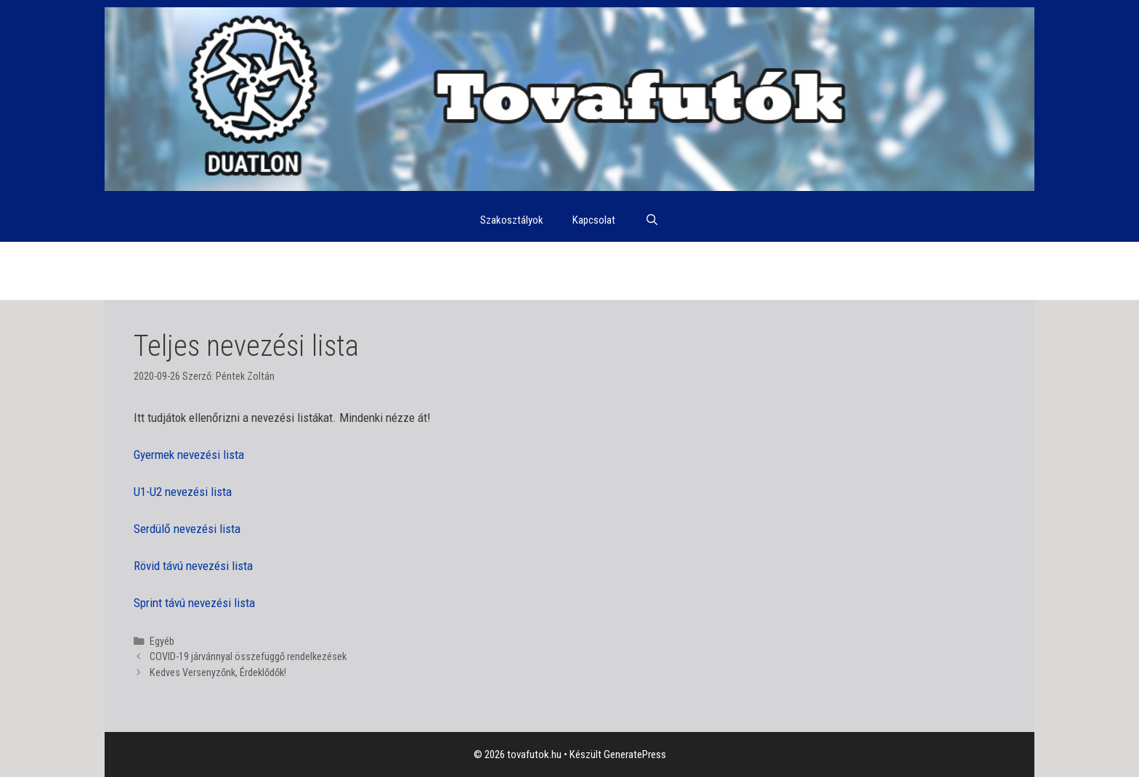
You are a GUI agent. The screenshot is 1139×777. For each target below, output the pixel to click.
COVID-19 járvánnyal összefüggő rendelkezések (248, 657)
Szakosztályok (511, 220)
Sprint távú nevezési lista (194, 602)
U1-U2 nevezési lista (183, 491)
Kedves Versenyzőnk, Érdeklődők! (218, 673)
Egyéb (162, 641)
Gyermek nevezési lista (189, 454)
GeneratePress (635, 754)
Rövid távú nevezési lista (193, 565)
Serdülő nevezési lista (187, 528)
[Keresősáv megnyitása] (651, 220)
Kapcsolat (593, 220)
